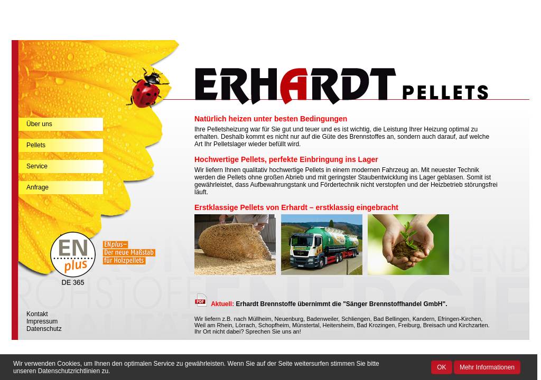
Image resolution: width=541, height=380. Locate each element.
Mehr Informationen (487, 367)
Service (37, 166)
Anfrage (37, 187)
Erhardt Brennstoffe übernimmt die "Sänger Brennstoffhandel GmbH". (329, 304)
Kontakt (37, 314)
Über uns (39, 124)
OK (441, 367)
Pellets (35, 145)
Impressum (42, 321)
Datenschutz (44, 328)
